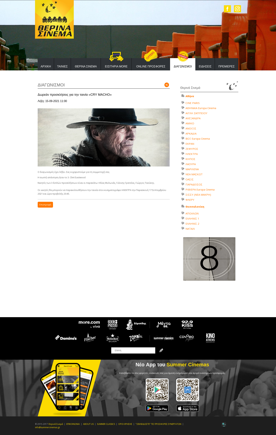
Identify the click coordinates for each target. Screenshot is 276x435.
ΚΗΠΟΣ (190, 159)
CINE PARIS (193, 103)
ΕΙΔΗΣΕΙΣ (205, 66)
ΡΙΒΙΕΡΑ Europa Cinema (200, 189)
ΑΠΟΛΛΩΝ (192, 213)
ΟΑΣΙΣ (190, 179)
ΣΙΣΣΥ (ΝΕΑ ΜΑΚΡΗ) (198, 194)
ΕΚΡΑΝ (190, 143)
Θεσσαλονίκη (195, 206)
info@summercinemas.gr (47, 427)
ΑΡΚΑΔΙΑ (191, 133)
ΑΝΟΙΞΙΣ (191, 128)
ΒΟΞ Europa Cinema (198, 138)
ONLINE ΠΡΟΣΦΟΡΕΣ (150, 66)
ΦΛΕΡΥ (190, 199)
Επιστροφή (45, 204)
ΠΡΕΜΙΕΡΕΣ (226, 66)
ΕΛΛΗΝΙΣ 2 (192, 223)
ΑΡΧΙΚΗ (46, 66)
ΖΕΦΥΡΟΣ (192, 149)
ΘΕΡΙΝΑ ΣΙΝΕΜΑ (86, 66)
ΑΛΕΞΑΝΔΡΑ (193, 118)
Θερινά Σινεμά (55, 424)
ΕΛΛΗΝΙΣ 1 (192, 218)
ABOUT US (88, 424)
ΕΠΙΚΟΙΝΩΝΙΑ (73, 424)
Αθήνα (190, 96)
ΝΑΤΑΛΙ (190, 228)
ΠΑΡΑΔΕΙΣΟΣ (194, 184)
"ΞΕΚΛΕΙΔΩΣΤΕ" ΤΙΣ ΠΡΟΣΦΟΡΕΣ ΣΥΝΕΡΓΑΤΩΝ (158, 424)
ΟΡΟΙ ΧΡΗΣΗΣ (125, 424)
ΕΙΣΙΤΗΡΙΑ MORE (116, 66)
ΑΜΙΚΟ (190, 123)
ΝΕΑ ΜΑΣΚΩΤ (194, 174)
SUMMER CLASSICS (106, 424)
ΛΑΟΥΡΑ (191, 164)
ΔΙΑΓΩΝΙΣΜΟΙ (183, 66)
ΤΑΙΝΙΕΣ (62, 66)
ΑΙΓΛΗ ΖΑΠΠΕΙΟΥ (196, 113)
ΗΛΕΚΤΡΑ (192, 154)
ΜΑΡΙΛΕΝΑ (192, 169)
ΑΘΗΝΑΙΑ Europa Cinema (201, 108)
